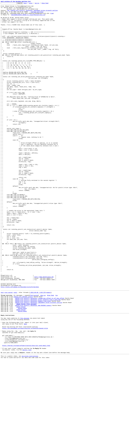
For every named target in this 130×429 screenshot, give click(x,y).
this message (24, 380)
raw (52, 15)
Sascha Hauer (22, 369)
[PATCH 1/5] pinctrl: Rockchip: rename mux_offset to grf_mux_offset (39, 357)
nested (36, 353)
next (2, 350)
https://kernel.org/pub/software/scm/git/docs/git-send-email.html (26, 413)
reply (15, 350)
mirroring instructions (30, 425)
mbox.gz (43, 353)
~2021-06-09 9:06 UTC (38, 350)
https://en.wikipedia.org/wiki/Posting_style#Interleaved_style (25, 392)
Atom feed (48, 4)
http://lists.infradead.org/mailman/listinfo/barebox (20, 344)
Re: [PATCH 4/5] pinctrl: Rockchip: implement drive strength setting (32, 12)
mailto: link (26, 418)
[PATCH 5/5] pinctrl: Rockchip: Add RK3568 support (33, 365)
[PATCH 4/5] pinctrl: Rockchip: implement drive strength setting (38, 362)
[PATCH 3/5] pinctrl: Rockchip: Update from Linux (33, 360)
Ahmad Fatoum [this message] (26, 364)
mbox (25, 387)
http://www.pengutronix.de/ (44, 332)
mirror (40, 4)
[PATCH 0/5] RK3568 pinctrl (23, 355)
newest (48, 350)
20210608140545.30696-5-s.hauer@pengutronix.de (28, 17)
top (56, 353)
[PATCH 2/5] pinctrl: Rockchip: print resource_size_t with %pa (38, 358)
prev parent (9, 350)
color (34, 4)
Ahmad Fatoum (21, 367)
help (28, 4)
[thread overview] (37, 14)
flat (31, 353)
